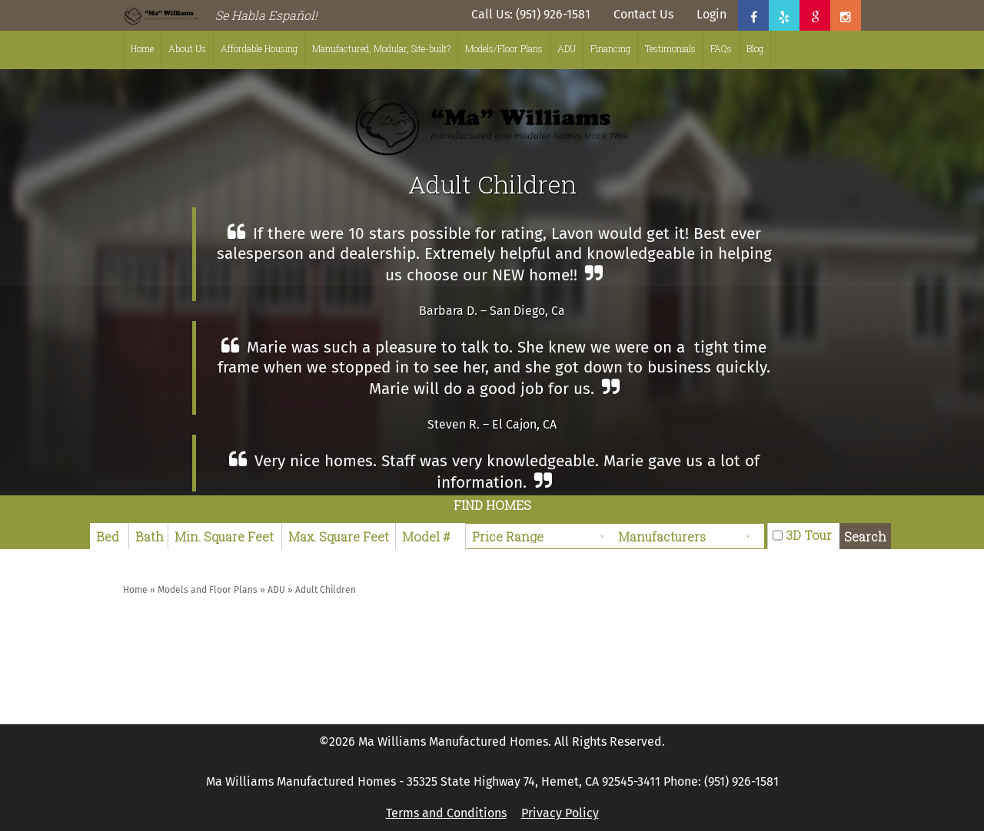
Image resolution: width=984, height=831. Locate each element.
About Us (187, 48)
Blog (754, 48)
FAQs (721, 48)
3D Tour (809, 535)
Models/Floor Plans (504, 48)
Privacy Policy (560, 813)
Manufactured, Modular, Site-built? (381, 48)
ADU (566, 48)
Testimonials (670, 48)
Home (142, 48)
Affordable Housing (259, 48)
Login (711, 14)
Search (865, 536)
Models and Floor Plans (208, 589)
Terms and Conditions (446, 813)
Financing (610, 48)
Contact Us (643, 14)
